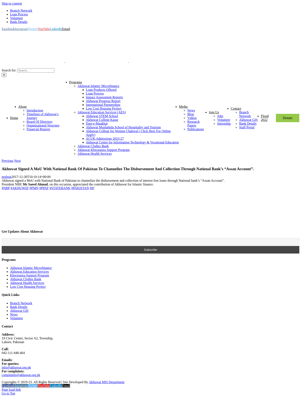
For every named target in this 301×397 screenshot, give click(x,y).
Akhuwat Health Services (27, 283)
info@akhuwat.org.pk (16, 367)
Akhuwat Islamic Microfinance (31, 268)
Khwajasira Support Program (29, 275)
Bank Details (18, 307)
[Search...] (35, 70)
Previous (7, 160)
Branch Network (21, 303)
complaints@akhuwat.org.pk (21, 375)
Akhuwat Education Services (29, 271)
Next (17, 160)
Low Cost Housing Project (28, 286)
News (14, 314)
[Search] (4, 75)
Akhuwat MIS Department (107, 382)
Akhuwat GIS (19, 310)
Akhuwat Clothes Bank (25, 279)
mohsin (6, 177)
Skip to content (12, 3)
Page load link (11, 389)
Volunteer (16, 318)
